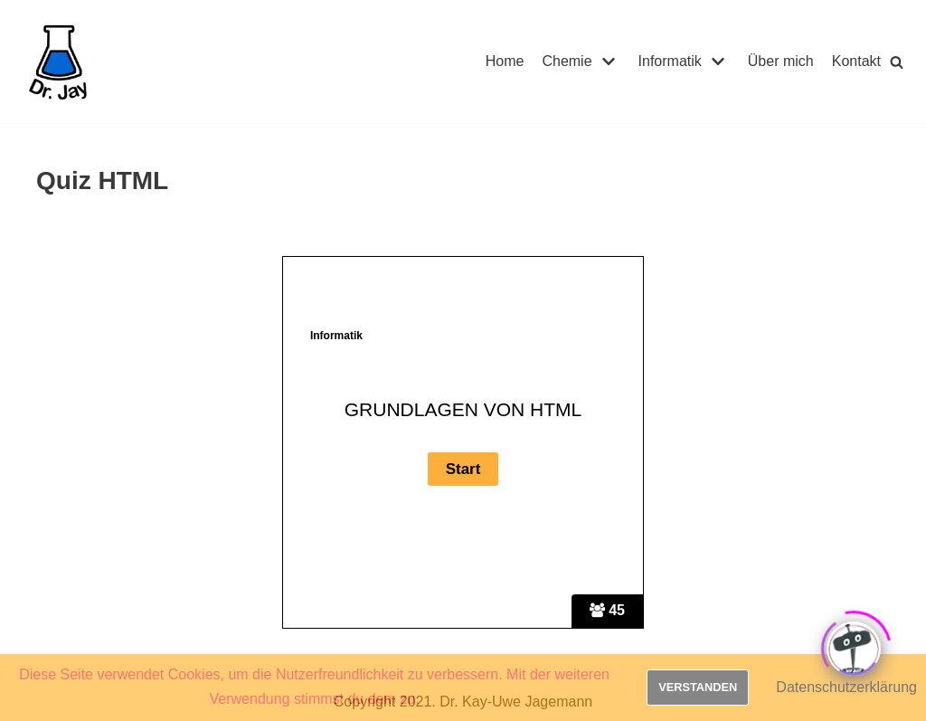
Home (505, 61)
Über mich (781, 61)
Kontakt (856, 61)
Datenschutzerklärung (846, 687)
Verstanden (697, 687)
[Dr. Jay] (59, 61)
